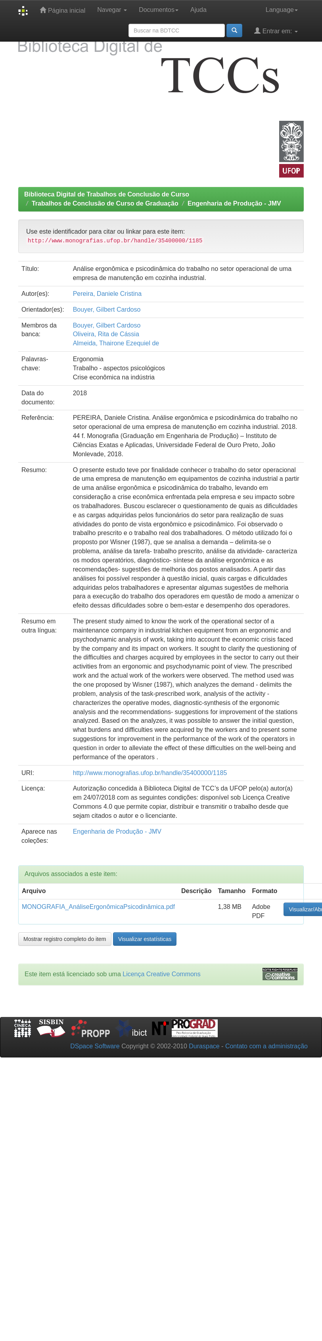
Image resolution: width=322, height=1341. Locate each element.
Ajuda (198, 9)
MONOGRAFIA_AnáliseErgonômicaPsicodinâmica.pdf (98, 906)
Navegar (112, 9)
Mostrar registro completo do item (64, 939)
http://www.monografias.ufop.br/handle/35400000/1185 (150, 773)
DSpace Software (95, 1046)
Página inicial (62, 10)
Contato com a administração (266, 1046)
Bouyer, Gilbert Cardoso (107, 309)
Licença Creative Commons (162, 974)
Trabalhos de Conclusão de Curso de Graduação (105, 203)
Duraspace (204, 1046)
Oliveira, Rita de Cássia (106, 334)
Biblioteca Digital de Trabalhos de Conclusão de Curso (106, 194)
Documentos (158, 9)
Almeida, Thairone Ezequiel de (116, 343)
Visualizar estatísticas (144, 939)
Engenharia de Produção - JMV (234, 203)
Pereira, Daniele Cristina (107, 293)
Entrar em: (276, 30)
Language (282, 9)
